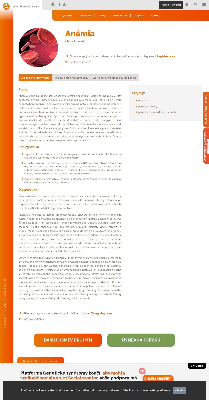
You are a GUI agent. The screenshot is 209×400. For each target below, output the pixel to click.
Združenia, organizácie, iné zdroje (114, 77)
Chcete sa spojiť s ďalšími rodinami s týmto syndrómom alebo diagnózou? (120, 56)
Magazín (139, 15)
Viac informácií (132, 390)
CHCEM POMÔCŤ (171, 5)
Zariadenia (85, 15)
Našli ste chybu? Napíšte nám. (40, 361)
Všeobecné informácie (35, 77)
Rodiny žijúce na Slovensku (71, 77)
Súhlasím (179, 390)
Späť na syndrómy (78, 62)
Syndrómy (67, 15)
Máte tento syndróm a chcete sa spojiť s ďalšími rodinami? (65, 313)
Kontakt (155, 15)
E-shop (102, 15)
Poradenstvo (120, 15)
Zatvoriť (197, 366)
